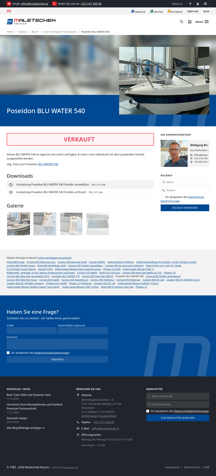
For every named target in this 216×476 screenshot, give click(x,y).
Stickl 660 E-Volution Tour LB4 (117, 286)
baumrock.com (70, 467)
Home (10, 31)
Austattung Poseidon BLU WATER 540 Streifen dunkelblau (52, 184)
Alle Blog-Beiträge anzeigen (26, 428)
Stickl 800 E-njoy (15, 262)
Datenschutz (192, 467)
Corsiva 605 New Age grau (41, 262)
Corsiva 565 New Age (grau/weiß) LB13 (28, 276)
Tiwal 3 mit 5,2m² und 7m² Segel (163, 265)
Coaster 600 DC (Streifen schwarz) (25, 283)
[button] (164, 80)
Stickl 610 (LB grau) (109, 272)
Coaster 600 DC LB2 (153, 279)
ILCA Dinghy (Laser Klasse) (21, 269)
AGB (206, 467)
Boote (35, 31)
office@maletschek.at (34, 4)
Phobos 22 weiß (112, 269)
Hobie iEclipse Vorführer (120, 262)
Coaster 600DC (97, 262)
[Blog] (206, 11)
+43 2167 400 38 (91, 4)
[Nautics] (138, 11)
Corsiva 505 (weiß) (49, 279)
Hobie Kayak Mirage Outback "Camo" (138, 283)
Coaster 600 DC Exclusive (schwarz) (124, 265)
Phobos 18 (170, 272)
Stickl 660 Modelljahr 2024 (51, 265)
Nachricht (12, 337)
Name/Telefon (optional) (71, 325)
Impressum (172, 467)
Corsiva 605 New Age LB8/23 (97, 276)
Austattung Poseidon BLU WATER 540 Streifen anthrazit (51, 192)
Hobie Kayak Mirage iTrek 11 (138, 269)
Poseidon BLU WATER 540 (95, 31)
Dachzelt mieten (17, 418)
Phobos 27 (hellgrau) (80, 283)
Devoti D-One (45, 269)
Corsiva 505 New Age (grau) (22, 279)
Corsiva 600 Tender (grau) (21, 265)
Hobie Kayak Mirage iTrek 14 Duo (80, 286)
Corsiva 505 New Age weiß (72, 262)
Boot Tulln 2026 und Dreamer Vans (29, 395)
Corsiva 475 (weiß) (87, 272)
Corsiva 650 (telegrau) (128, 279)
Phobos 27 (141, 286)
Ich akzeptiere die (38, 353)
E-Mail (10, 325)
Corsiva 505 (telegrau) (102, 279)
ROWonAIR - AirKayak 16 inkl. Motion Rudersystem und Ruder (41, 272)
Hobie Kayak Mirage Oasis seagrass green (78, 269)
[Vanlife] (156, 11)
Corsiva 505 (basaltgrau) (74, 279)
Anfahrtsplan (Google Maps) (99, 416)
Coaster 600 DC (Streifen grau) (183, 279)
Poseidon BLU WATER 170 (65, 276)
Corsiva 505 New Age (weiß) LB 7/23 (142, 272)
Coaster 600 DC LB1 (105, 283)
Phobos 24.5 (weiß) (56, 283)
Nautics (22, 31)
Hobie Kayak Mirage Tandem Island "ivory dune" (33, 286)
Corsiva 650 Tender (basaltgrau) (163, 276)
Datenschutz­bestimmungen (52, 353)
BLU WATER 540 (48, 164)
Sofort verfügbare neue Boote (59, 31)
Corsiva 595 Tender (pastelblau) (85, 265)
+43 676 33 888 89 (204, 161)
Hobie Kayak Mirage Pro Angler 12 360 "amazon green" (166, 262)
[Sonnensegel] (175, 11)
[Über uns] (192, 11)
